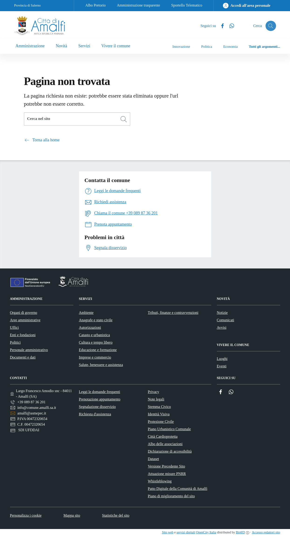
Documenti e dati (23, 357)
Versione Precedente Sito (166, 466)
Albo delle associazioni (165, 444)
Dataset (153, 459)
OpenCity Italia (206, 532)
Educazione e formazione (98, 350)
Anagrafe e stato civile (96, 320)
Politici (15, 342)
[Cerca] (123, 119)
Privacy (153, 392)
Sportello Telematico (186, 5)
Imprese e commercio (95, 357)
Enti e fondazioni (23, 335)
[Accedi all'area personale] (246, 5)
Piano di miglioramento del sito (171, 496)
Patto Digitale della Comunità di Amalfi (177, 489)
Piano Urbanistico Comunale (169, 429)
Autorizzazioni (90, 327)
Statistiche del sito (115, 515)
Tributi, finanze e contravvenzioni (173, 313)
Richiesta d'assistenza (95, 414)
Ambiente (86, 313)
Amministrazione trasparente (138, 5)
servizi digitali (186, 532)
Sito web (167, 532)
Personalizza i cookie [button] (26, 515)
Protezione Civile (161, 422)
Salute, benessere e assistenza (101, 365)
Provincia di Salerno (27, 5)
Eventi (222, 366)
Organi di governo (23, 313)
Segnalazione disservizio (97, 407)
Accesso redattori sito (266, 532)
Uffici (14, 327)
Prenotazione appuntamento (99, 399)
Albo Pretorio (95, 5)
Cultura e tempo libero (96, 342)
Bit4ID (240, 532)
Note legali (156, 399)
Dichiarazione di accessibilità (169, 451)
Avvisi (221, 327)
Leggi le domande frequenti (99, 392)
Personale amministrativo (29, 350)
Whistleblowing (159, 481)
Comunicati (225, 320)
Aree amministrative (25, 320)
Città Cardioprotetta (162, 436)
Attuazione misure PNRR (167, 474)
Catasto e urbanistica (94, 335)
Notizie (222, 313)
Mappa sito (71, 515)
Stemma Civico (159, 407)
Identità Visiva (158, 414)
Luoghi (222, 359)
